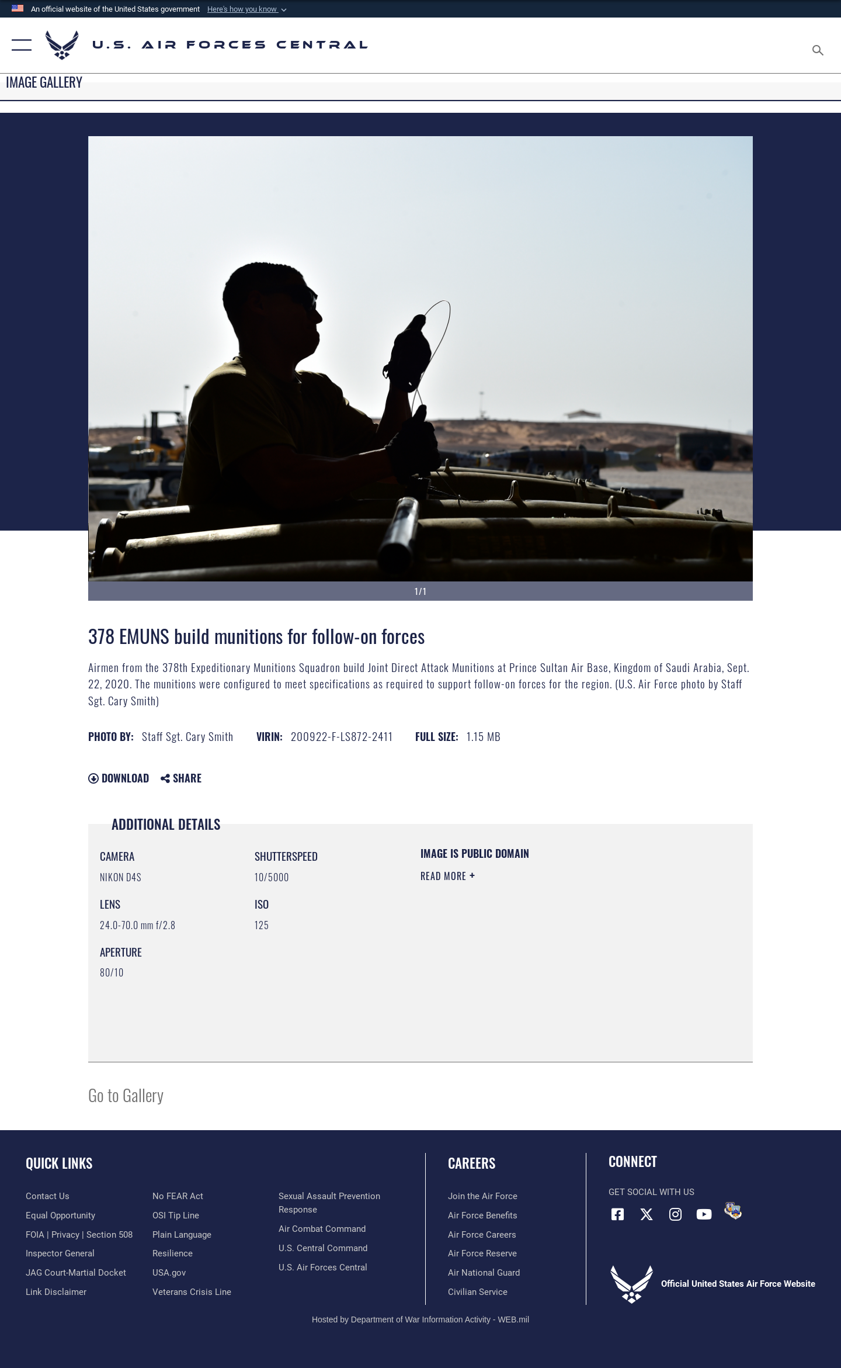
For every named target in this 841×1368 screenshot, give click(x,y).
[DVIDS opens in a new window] (733, 1211)
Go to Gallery (126, 1094)
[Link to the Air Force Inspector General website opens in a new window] (60, 1253)
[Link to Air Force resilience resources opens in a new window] (172, 1253)
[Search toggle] (819, 45)
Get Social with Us (651, 1192)
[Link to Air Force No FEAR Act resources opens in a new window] (177, 1196)
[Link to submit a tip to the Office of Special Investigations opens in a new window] (175, 1215)
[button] (248, 9)
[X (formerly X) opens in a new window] (646, 1214)
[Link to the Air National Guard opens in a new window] (484, 1272)
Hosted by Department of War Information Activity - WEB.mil (420, 1319)
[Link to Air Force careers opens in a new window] (482, 1235)
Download (118, 777)
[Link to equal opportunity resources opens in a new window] (60, 1215)
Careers (471, 1163)
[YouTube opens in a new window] (704, 1214)
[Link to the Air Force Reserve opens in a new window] (482, 1253)
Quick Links (59, 1163)
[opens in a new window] (181, 1235)
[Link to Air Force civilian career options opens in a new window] (478, 1292)
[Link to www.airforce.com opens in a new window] (482, 1196)
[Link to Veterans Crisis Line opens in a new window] (191, 1292)
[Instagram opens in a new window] (675, 1214)
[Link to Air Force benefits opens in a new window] (482, 1215)
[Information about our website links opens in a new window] (56, 1292)
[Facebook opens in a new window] (617, 1214)
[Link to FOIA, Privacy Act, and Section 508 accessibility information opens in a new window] (79, 1235)
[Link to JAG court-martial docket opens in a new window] (76, 1272)
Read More (445, 876)
